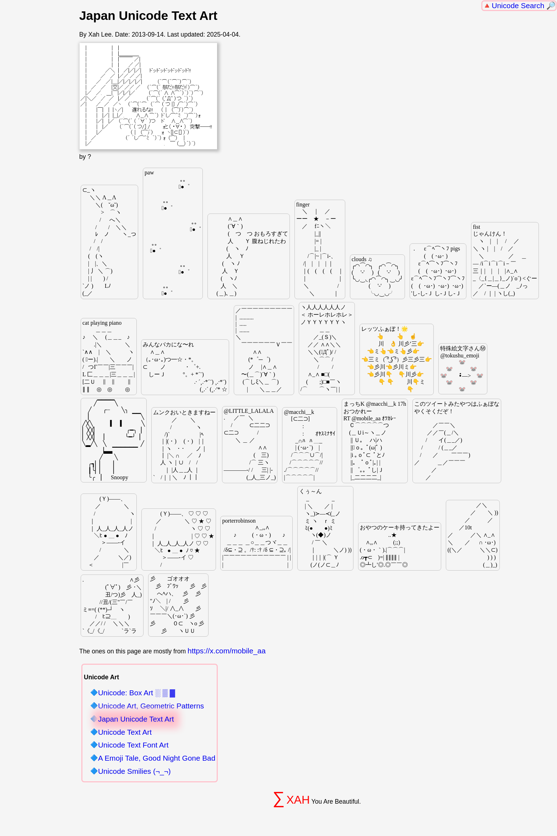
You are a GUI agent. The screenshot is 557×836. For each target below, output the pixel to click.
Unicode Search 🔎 (524, 5)
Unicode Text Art (125, 732)
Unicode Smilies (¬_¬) (134, 771)
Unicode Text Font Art (133, 745)
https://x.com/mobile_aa (227, 651)
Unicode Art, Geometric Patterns (151, 706)
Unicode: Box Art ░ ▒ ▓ (136, 693)
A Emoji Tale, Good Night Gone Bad (156, 758)
